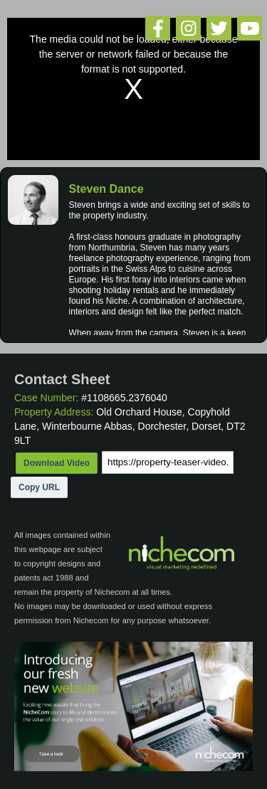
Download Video (56, 463)
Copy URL (39, 487)
